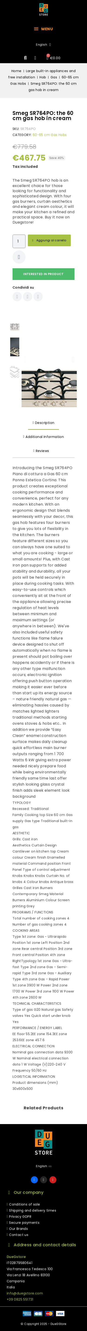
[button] (25, 58)
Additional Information (43, 436)
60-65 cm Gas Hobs (50, 134)
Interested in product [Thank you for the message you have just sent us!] (43, 274)
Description (44, 422)
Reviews (41, 451)
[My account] (35, 57)
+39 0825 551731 (20, 1299)
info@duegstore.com (25, 1293)
